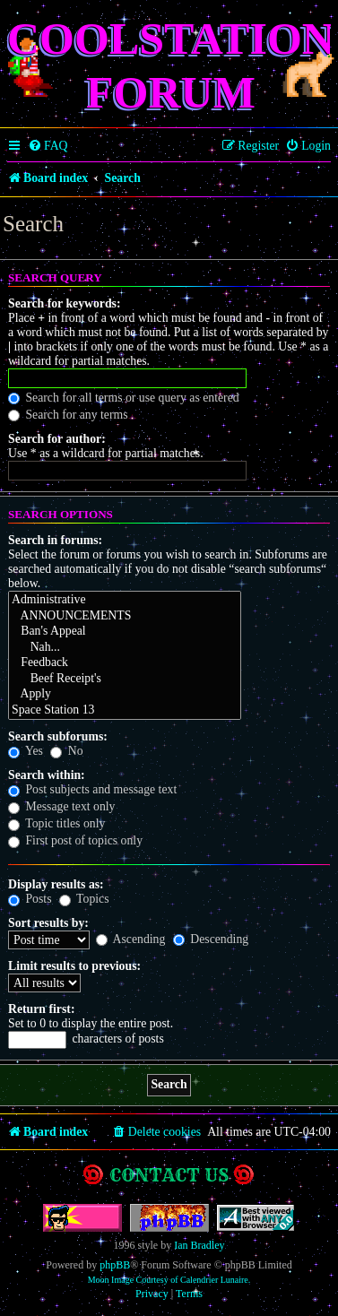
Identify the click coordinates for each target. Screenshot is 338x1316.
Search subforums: (58, 736)
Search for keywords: (64, 303)
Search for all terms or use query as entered (123, 397)
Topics (84, 898)
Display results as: (56, 884)
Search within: (46, 775)
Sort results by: (48, 923)
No (66, 751)
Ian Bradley (199, 1245)
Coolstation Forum (170, 65)
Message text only (62, 806)
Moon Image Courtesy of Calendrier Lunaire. (169, 1280)
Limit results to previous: (74, 966)
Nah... (124, 648)
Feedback (124, 663)
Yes (25, 751)
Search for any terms (68, 414)
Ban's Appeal (124, 632)
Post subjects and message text (92, 789)
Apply (124, 695)
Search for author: (57, 439)
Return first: (41, 1009)
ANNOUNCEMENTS (124, 617)
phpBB (115, 1265)
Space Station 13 (124, 711)
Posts (29, 898)
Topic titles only (56, 823)
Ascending (131, 939)
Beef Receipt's (124, 679)
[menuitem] (48, 146)
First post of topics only (75, 840)
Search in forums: (55, 540)
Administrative (124, 601)
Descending (210, 939)
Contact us (169, 1175)
